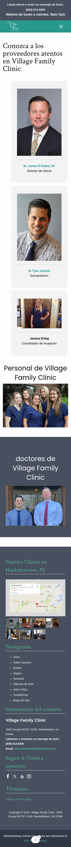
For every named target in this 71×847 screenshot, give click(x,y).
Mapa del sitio (21, 700)
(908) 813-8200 (35, 9)
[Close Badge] (39, 837)
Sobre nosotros (22, 662)
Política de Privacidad (18, 799)
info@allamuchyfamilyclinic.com (34, 748)
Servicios (18, 678)
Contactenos (20, 694)
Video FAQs (20, 689)
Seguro (17, 673)
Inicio (16, 657)
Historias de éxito (23, 684)
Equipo (17, 667)
